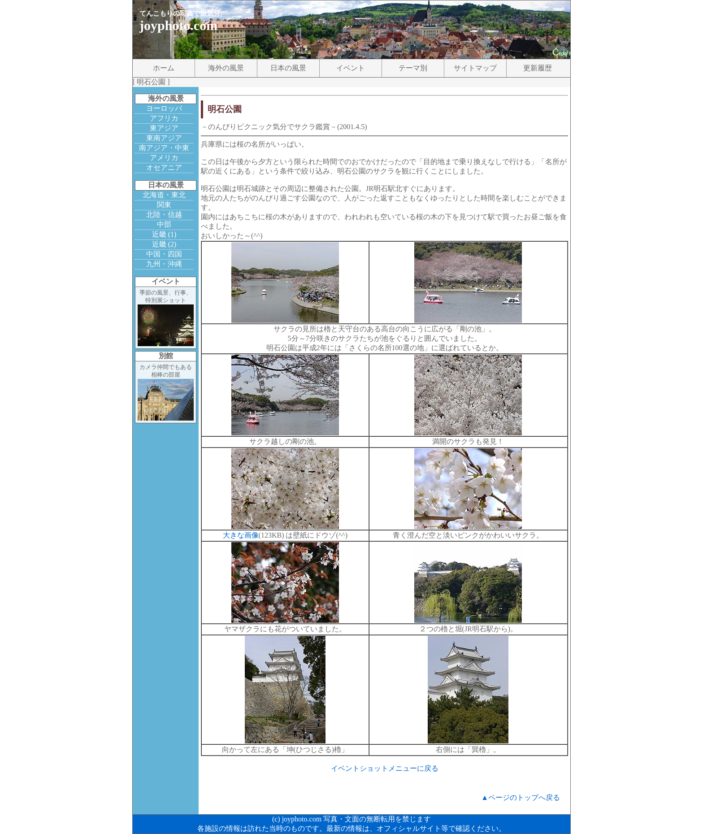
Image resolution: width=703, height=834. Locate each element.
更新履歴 (537, 68)
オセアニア (164, 167)
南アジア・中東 (164, 148)
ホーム (163, 68)
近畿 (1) (164, 234)
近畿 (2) (164, 244)
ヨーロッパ (164, 108)
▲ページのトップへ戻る (520, 797)
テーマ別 (413, 68)
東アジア (164, 128)
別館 (166, 356)
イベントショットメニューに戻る (384, 768)
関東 (164, 204)
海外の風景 (226, 68)
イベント (350, 68)
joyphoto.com (178, 25)
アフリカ (164, 118)
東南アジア (164, 138)
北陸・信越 (164, 214)
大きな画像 (241, 535)
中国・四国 (164, 254)
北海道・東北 (164, 195)
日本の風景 (288, 68)
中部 (164, 224)
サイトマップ (475, 68)
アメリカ (164, 157)
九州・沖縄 (164, 264)
